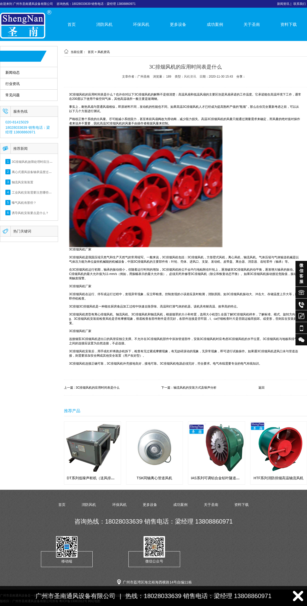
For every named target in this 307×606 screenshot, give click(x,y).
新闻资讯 (283, 4)
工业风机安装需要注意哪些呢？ (33, 192)
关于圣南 (252, 24)
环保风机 (141, 24)
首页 (72, 24)
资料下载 (288, 24)
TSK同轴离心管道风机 (154, 478)
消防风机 (104, 24)
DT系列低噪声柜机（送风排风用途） (96, 478)
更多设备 (178, 24)
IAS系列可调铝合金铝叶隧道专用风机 (220, 478)
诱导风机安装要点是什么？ (30, 213)
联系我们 (299, 4)
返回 (261, 387)
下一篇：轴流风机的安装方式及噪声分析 (188, 387)
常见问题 (12, 95)
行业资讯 (12, 83)
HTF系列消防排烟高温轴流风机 (278, 478)
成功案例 (215, 24)
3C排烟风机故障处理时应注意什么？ (37, 161)
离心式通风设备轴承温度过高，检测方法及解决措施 (47, 172)
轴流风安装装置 (22, 182)
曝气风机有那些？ (24, 202)
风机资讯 (103, 52)
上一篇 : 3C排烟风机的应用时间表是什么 (91, 387)
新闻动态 (12, 72)
